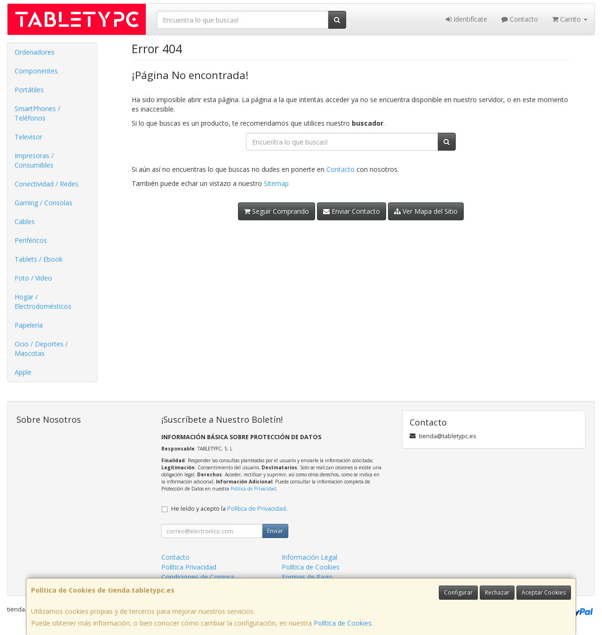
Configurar (458, 592)
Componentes (36, 70)
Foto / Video (33, 277)
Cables (25, 221)
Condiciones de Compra (197, 576)
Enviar (275, 531)
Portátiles (29, 89)
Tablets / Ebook (39, 259)
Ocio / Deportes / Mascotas (41, 348)
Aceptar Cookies (544, 592)
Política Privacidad (188, 567)
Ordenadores (35, 52)
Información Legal (309, 557)
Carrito (569, 19)
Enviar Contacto (351, 211)
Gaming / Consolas (43, 202)
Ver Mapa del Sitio (426, 211)
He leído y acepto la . (229, 509)
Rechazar (497, 592)
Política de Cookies (343, 623)
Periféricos (31, 240)
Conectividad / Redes (47, 183)
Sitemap (276, 183)
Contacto (519, 19)
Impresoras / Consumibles (34, 160)
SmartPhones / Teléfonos (37, 113)
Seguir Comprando (276, 211)
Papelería (29, 325)
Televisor (28, 136)
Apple (23, 372)
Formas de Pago (307, 576)
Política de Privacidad (253, 488)
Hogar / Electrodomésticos (43, 301)
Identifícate (466, 19)
